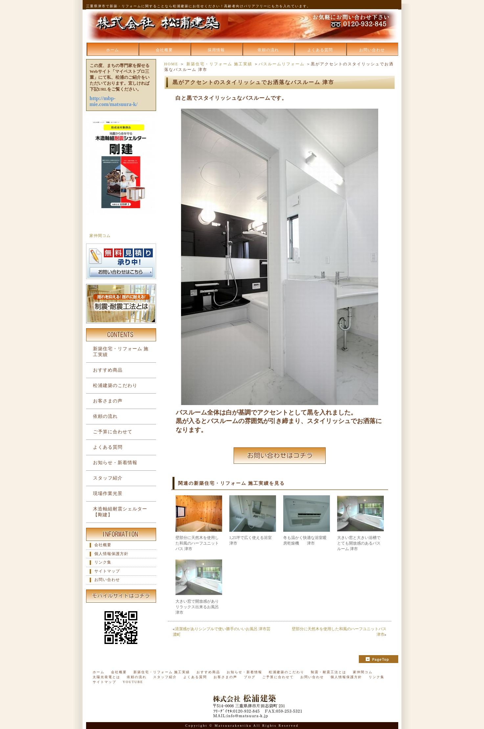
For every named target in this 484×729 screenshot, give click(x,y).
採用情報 (216, 50)
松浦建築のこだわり (115, 385)
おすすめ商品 (108, 370)
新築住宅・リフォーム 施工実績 (219, 64)
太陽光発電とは (106, 677)
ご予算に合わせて (112, 431)
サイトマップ (107, 571)
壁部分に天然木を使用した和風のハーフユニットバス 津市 (197, 543)
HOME (171, 64)
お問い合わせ (372, 50)
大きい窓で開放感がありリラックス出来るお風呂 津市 (197, 607)
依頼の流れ (268, 50)
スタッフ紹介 (108, 478)
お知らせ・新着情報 (115, 462)
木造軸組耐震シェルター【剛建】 (120, 511)
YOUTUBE (133, 682)
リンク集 (102, 562)
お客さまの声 (108, 400)
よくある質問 (320, 50)
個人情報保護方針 (111, 553)
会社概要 (164, 50)
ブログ (250, 677)
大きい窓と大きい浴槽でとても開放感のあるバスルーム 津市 (358, 543)
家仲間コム (100, 235)
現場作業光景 (108, 493)
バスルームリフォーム (282, 64)
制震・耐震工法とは (328, 672)
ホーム (112, 50)
